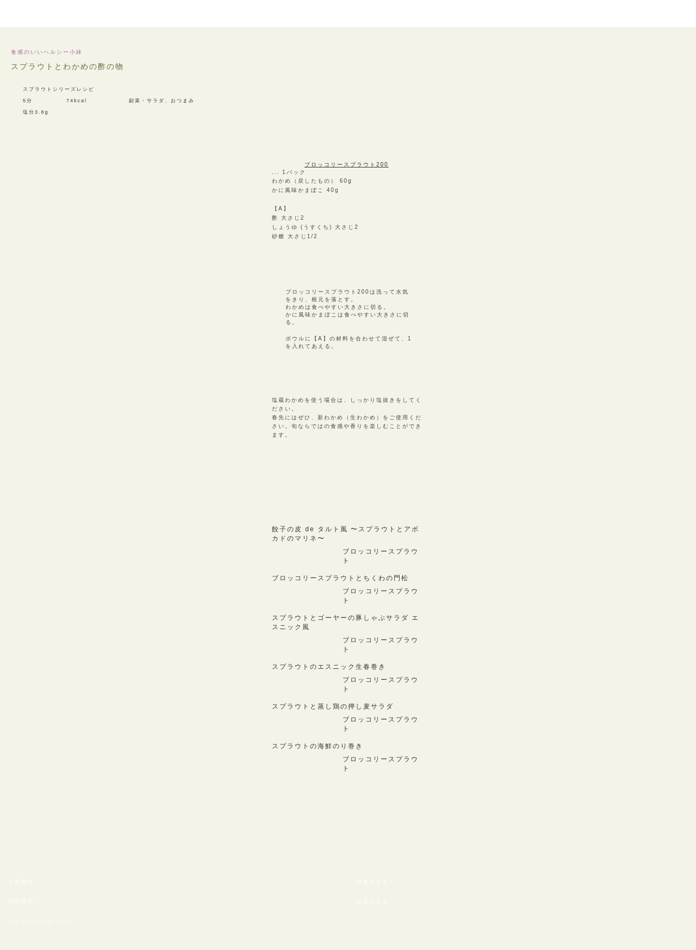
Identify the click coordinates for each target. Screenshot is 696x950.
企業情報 (21, 882)
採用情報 (21, 901)
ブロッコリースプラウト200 (346, 164)
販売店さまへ (375, 901)
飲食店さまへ (375, 882)
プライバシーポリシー (40, 921)
